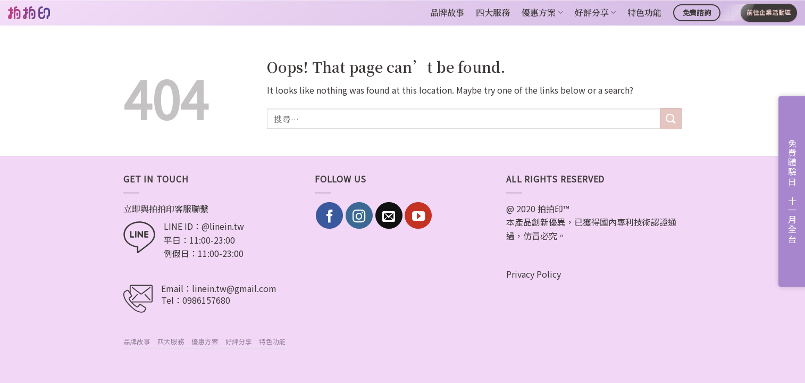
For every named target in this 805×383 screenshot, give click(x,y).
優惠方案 (542, 12)
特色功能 (644, 12)
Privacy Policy (533, 274)
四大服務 (493, 12)
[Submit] (671, 118)
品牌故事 (447, 12)
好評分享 (595, 12)
